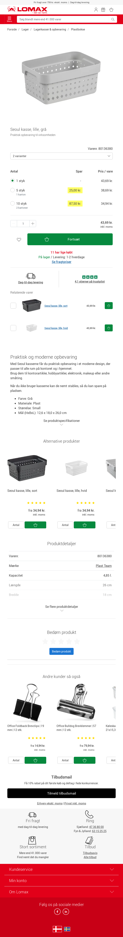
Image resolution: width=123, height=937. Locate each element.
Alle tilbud (90, 857)
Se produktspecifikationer (61, 422)
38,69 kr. (107, 190)
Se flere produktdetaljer (61, 608)
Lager (25, 29)
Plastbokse (78, 29)
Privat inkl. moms (75, 803)
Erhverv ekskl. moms (49, 803)
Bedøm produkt (61, 651)
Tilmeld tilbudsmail (61, 793)
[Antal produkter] (23, 223)
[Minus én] (33, 223)
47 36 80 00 (96, 827)
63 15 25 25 (99, 831)
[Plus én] (14, 223)
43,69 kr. (107, 181)
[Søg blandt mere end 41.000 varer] (63, 19)
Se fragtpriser (61, 262)
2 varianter (19, 156)
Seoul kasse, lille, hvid (56, 328)
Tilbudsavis (90, 853)
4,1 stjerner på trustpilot (90, 281)
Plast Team (104, 566)
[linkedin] (65, 913)
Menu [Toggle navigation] (9, 19)
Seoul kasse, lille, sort (55, 305)
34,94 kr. (107, 203)
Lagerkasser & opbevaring (50, 29)
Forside (12, 29)
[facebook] (57, 913)
